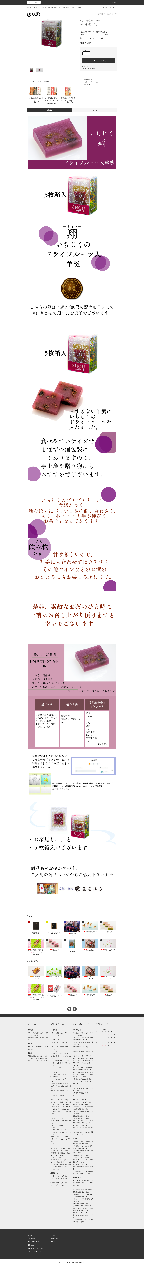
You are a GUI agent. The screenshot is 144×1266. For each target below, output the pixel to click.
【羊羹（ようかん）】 (88, 24)
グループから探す (75, 7)
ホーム (29, 7)
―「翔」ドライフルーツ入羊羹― (91, 25)
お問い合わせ (112, 7)
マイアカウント (54, 1235)
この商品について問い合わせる (89, 82)
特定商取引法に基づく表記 (88, 68)
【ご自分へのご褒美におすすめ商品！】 (92, 20)
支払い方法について (33, 1238)
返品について (85, 66)
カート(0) (112, 2)
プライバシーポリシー (34, 1251)
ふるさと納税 (65, 7)
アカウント (102, 2)
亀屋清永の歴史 (49, 7)
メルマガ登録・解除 (101, 7)
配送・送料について (33, 1241)
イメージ (94, 110)
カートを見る (54, 1238)
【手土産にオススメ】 (89, 21)
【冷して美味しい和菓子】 (89, 23)
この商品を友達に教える (87, 79)
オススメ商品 (87, 19)
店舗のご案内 (57, 7)
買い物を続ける (85, 84)
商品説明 (49, 110)
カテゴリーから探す (38, 7)
